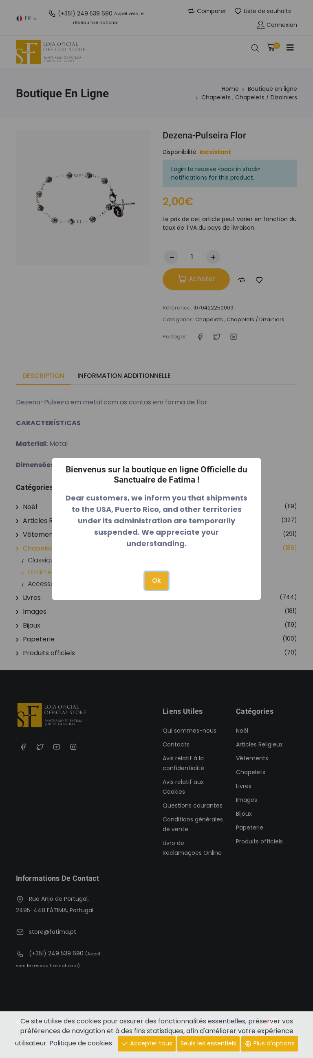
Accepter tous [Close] (146, 1043)
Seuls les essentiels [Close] (208, 1043)
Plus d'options (270, 1043)
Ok (156, 580)
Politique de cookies (80, 1043)
